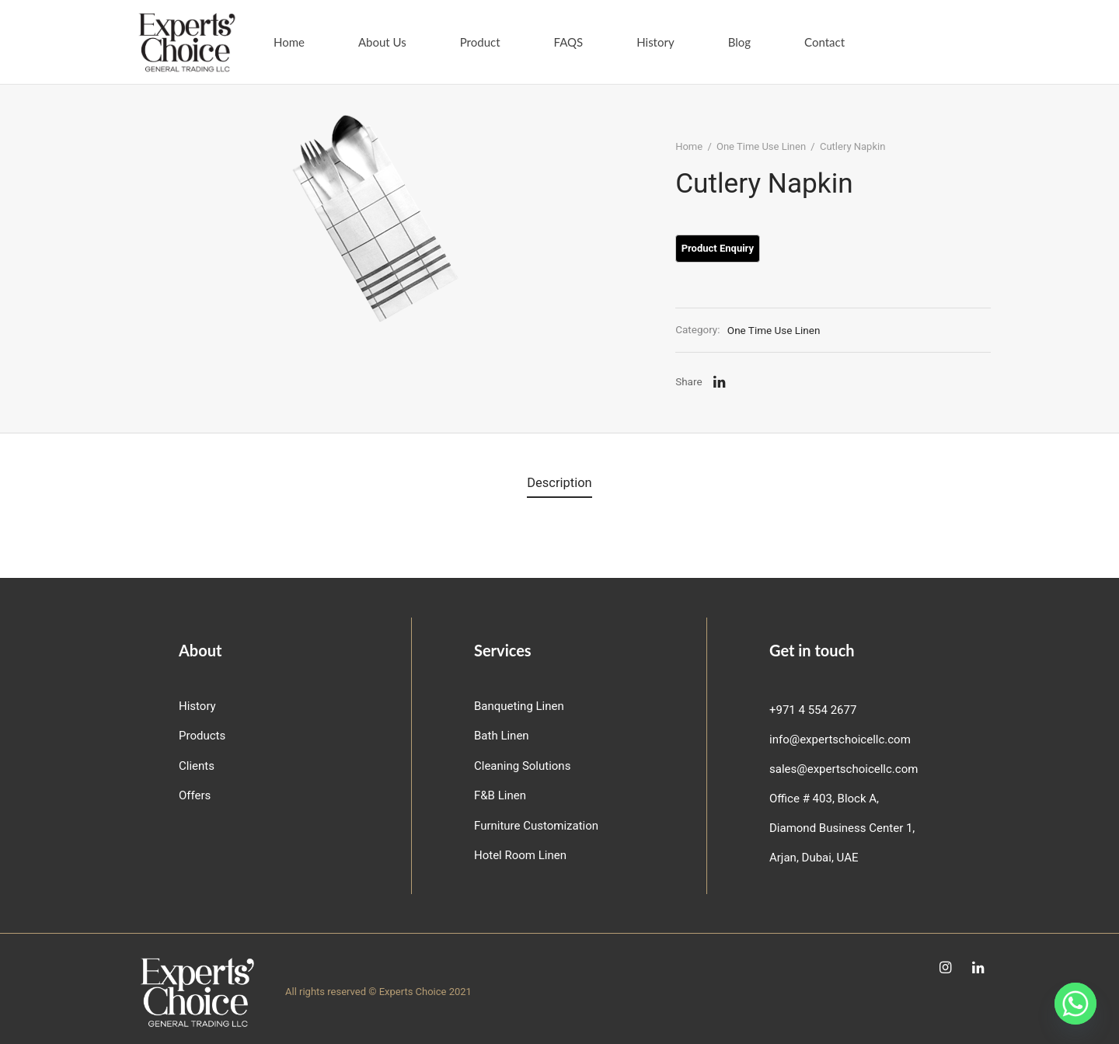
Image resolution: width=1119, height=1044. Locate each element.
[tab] (559, 484)
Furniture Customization (536, 826)
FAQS (569, 42)
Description (559, 484)
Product (480, 42)
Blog (739, 42)
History (655, 42)
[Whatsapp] (1075, 1004)
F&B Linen (500, 795)
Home (289, 42)
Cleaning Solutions (522, 766)
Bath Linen (501, 736)
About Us (382, 42)
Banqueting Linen (519, 706)
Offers (195, 795)
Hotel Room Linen (520, 855)
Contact (824, 42)
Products (202, 736)
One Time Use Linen (765, 151)
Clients (196, 766)
